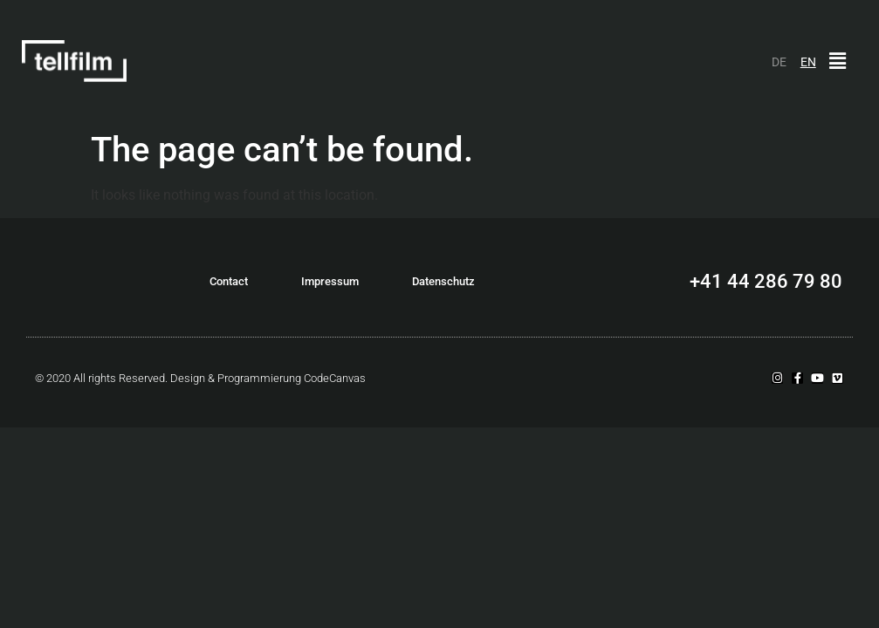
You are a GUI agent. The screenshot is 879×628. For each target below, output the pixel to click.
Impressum (330, 281)
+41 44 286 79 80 (766, 281)
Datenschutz (443, 281)
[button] (838, 61)
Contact (228, 281)
